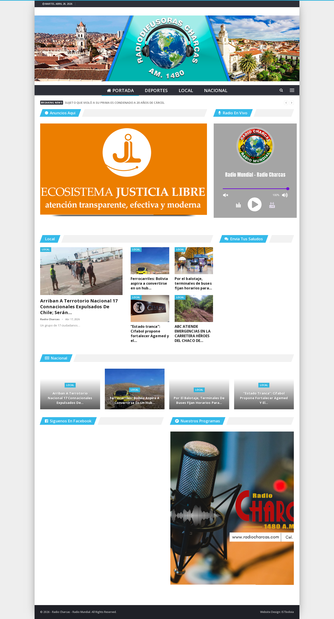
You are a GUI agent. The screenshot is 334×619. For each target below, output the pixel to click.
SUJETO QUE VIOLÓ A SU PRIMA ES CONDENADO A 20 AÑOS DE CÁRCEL (115, 103)
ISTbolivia (287, 612)
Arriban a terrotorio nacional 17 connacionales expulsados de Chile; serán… (79, 306)
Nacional (215, 90)
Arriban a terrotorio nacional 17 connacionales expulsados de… (70, 398)
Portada (120, 90)
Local (186, 90)
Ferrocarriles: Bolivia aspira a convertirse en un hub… (134, 400)
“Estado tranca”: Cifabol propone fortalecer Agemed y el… (264, 398)
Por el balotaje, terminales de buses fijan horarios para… (199, 400)
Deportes (156, 90)
